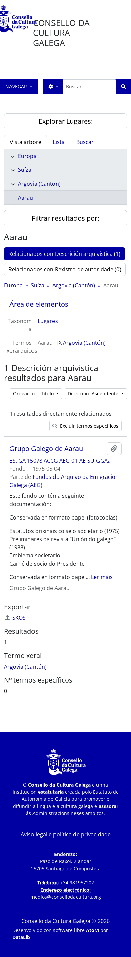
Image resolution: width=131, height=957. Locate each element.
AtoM (92, 930)
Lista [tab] (59, 142)
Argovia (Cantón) (39, 183)
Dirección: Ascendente (94, 393)
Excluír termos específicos (85, 426)
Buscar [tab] (85, 142)
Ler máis (102, 577)
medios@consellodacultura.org (65, 897)
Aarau (25, 197)
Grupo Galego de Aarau (46, 449)
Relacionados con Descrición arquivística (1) (64, 254)
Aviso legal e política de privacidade (66, 834)
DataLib (21, 937)
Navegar (16, 86)
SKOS (15, 618)
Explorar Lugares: (66, 121)
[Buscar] (89, 86)
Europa (27, 156)
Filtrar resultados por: (65, 218)
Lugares (48, 321)
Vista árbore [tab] (25, 142)
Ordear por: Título (34, 393)
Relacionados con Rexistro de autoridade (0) (64, 269)
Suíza (24, 170)
